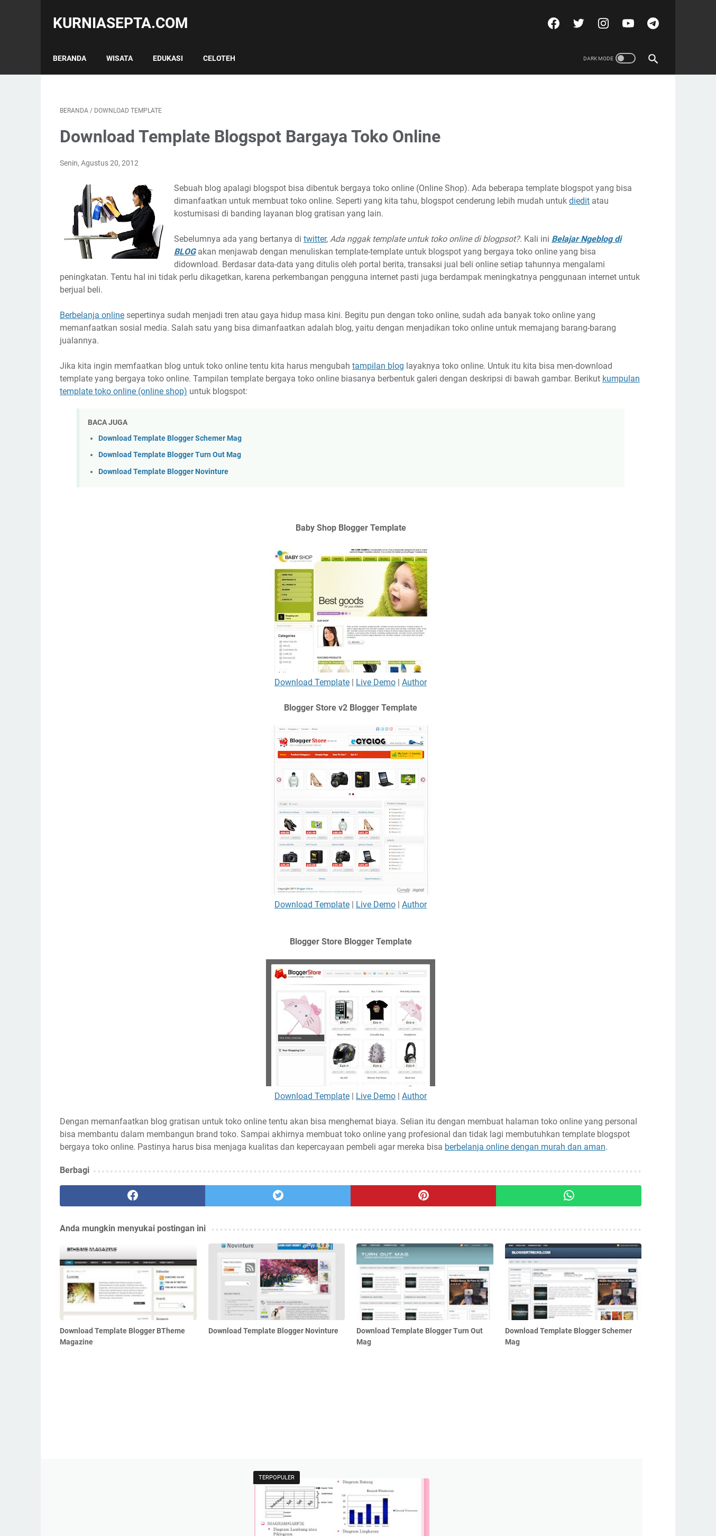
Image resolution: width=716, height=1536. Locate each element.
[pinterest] (310, 1275)
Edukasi (175, 42)
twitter (315, 255)
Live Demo (285, 736)
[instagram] (595, 12)
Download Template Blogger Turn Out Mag (169, 508)
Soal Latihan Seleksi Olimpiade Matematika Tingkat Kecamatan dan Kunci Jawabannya (575, 234)
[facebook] (545, 12)
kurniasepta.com (127, 12)
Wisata (126, 42)
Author (323, 736)
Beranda (76, 42)
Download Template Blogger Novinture (163, 525)
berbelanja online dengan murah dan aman (140, 1226)
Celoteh (226, 42)
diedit (236, 217)
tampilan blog (378, 407)
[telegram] (645, 12)
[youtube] (620, 12)
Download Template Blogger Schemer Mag (170, 492)
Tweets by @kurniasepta (543, 372)
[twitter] (570, 12)
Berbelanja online (92, 344)
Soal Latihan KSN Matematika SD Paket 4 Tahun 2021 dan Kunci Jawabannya (569, 321)
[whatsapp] (410, 1275)
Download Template (221, 736)
